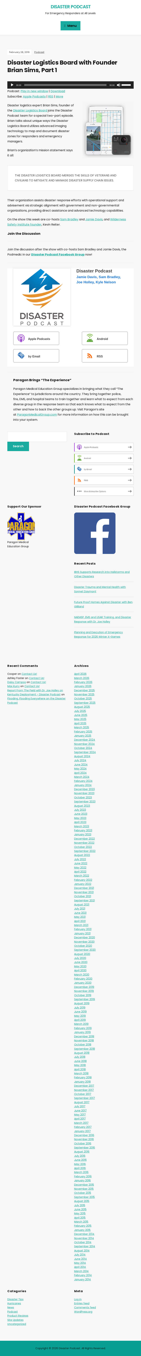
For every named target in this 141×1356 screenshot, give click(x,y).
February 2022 (83, 880)
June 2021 (80, 913)
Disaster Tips (15, 1299)
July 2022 (80, 859)
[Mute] (118, 85)
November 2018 (84, 1040)
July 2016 (79, 1156)
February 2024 (83, 781)
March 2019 (81, 1024)
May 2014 (80, 1263)
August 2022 (82, 855)
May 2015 (80, 1213)
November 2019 (84, 991)
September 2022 (84, 851)
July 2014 (80, 1254)
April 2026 (80, 674)
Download (57, 91)
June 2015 (80, 1209)
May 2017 (80, 1114)
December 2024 (84, 740)
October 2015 (82, 1193)
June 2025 (80, 715)
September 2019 (84, 999)
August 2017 (81, 1102)
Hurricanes (14, 1303)
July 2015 (79, 1205)
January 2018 (82, 1082)
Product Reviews (17, 1316)
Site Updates (15, 1320)
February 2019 (83, 1028)
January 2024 (83, 785)
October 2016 (82, 1143)
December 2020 (84, 937)
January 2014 (82, 1279)
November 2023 (84, 793)
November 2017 (84, 1090)
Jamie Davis (94, 219)
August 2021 (81, 904)
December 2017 (84, 1086)
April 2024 (80, 773)
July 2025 (80, 711)
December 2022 (84, 839)
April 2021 (80, 921)
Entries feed (81, 1303)
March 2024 (81, 777)
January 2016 (82, 1180)
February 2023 (83, 830)
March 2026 (81, 678)
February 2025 (83, 731)
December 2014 (84, 1234)
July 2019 (79, 1007)
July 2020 (80, 958)
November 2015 (84, 1189)
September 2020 (85, 950)
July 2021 (79, 908)
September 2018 (84, 1049)
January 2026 (82, 686)
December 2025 (84, 690)
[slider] (65, 85)
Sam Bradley (69, 219)
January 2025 (82, 736)
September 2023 (84, 801)
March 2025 (81, 727)
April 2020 (80, 970)
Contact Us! (29, 674)
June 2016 (80, 1160)
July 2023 (80, 810)
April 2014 (80, 1267)
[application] (70, 85)
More (59, 96)
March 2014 (81, 1271)
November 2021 (84, 892)
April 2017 (80, 1119)
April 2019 (80, 1020)
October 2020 (83, 946)
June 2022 (80, 863)
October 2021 (82, 896)
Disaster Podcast (71, 7)
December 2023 (84, 789)
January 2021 (82, 933)
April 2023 (80, 822)
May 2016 (80, 1164)
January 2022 (82, 884)
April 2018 (80, 1069)
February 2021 (82, 929)
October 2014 (82, 1242)
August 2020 (82, 954)
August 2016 (81, 1151)
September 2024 (85, 752)
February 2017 (83, 1127)
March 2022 (81, 876)
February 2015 (82, 1226)
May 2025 (80, 719)
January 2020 (82, 983)
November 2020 (84, 942)
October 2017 (82, 1094)
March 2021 (81, 925)
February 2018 (83, 1077)
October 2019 (82, 995)
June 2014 (80, 1259)
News (10, 1307)
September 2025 (84, 703)
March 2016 (81, 1172)
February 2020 (83, 979)
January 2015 (82, 1230)
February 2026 (83, 682)
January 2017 (82, 1131)
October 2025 (83, 698)
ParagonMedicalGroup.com (37, 414)
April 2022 (80, 871)
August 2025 (82, 707)
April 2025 (80, 723)
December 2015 (84, 1185)
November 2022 (84, 843)
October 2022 (83, 847)
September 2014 (84, 1246)
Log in (78, 1299)
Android (95, 339)
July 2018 (79, 1057)
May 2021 (80, 917)
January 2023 (82, 834)
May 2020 (80, 966)
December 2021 (84, 888)
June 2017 (80, 1110)
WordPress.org (83, 1312)
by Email (27, 356)
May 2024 (80, 768)
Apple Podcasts (34, 96)
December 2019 (84, 987)
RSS (50, 96)
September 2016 (84, 1147)
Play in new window (34, 91)
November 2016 (84, 1139)
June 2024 (81, 764)
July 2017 (79, 1106)
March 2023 (81, 826)
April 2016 (80, 1168)
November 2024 (84, 744)
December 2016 (84, 1135)
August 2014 (82, 1250)
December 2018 (84, 1036)
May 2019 (80, 1016)
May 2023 (80, 818)
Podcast (39, 52)
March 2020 (81, 974)
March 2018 (81, 1073)
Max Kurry (13, 686)
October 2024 (83, 748)
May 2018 (80, 1065)
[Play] (12, 85)
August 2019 (81, 1003)
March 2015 (81, 1222)
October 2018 (82, 1044)
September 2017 (84, 1098)
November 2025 (84, 694)
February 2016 (83, 1176)
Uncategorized (16, 1324)
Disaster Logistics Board (30, 110)
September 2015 (84, 1197)
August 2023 (82, 806)
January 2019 (82, 1032)
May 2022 (80, 867)
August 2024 (82, 756)
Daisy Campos (16, 682)
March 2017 (81, 1123)
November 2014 (84, 1238)
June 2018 (80, 1061)
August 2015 (81, 1201)
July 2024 (80, 760)
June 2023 (80, 814)
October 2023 (83, 797)
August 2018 (81, 1053)
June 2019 (80, 1011)
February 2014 (83, 1275)
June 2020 (80, 962)
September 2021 (84, 900)
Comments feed (85, 1307)
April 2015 (80, 1217)
